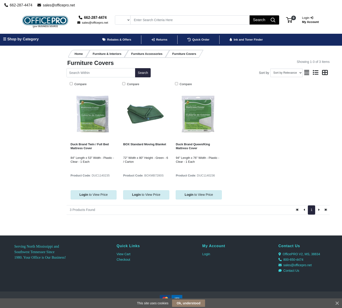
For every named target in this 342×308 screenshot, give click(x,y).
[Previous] (304, 210)
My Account (312, 19)
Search (143, 73)
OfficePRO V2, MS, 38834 (299, 254)
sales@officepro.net (56, 5)
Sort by (264, 73)
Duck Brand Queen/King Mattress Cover (193, 146)
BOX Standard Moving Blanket (144, 144)
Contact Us (288, 270)
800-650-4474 (290, 259)
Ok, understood (188, 303)
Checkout (123, 259)
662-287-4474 (18, 5)
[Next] (318, 210)
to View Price (93, 194)
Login (206, 254)
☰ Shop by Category (21, 39)
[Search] (190, 20)
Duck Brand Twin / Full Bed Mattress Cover (90, 146)
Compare (80, 84)
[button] (289, 20)
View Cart (123, 254)
